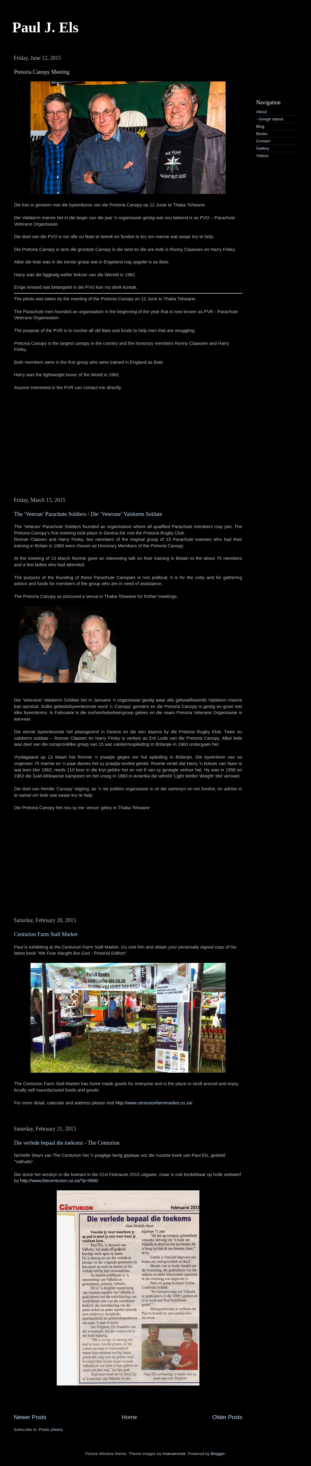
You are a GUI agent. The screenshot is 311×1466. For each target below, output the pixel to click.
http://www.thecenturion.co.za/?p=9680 (59, 1180)
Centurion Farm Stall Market (45, 934)
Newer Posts (30, 1417)
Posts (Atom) (51, 1429)
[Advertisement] (276, 71)
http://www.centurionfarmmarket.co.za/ (154, 1102)
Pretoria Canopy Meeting (42, 72)
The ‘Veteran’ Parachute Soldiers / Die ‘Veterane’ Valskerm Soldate (88, 514)
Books (262, 133)
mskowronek (174, 1453)
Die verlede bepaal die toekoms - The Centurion (67, 1143)
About (261, 111)
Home (129, 1417)
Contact (263, 141)
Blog (260, 126)
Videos (262, 155)
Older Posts (227, 1417)
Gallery (262, 148)
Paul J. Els (45, 27)
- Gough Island (269, 119)
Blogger (218, 1453)
